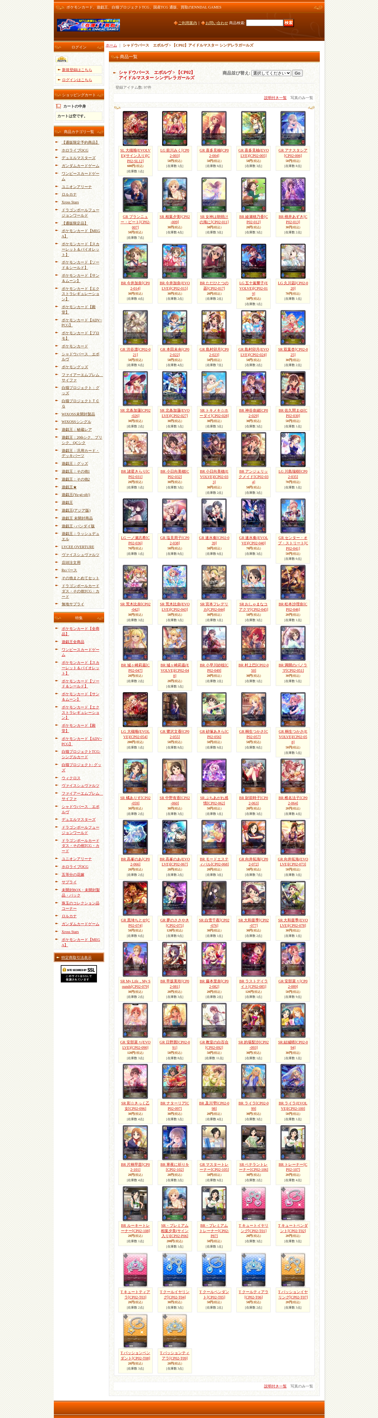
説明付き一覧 (275, 98)
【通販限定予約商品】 (80, 142)
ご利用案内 (187, 23)
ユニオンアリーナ (77, 187)
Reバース (69, 570)
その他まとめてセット (80, 578)
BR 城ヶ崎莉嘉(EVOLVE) (175, 670)
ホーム (111, 45)
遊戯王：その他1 (76, 471)
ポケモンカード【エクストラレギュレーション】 (80, 294)
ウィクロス (71, 778)
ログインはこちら (77, 80)
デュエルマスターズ (79, 158)
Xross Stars (70, 202)
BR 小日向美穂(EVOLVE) (214, 476)
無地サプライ (73, 604)
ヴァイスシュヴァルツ (80, 555)
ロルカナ (69, 194)
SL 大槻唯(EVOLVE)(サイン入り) (135, 155)
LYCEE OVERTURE (78, 547)
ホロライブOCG (75, 150)
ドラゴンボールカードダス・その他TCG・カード (80, 591)
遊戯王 (67, 502)
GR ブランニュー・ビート (135, 222)
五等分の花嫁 (73, 874)
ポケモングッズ (75, 367)
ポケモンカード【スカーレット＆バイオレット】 (80, 249)
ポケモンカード (75, 346)
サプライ (69, 882)
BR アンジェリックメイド (253, 476)
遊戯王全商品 (73, 642)
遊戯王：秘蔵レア (77, 429)
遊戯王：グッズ (75, 463)
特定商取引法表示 (76, 957)
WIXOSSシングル (76, 422)
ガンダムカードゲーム (80, 166)
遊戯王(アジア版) (76, 510)
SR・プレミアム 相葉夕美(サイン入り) (175, 1230)
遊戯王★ (69, 487)
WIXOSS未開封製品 (78, 414)
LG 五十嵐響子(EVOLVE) (253, 288)
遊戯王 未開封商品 (77, 518)
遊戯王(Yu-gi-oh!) (76, 494)
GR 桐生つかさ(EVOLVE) (293, 736)
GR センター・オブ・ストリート (293, 543)
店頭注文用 (71, 562)
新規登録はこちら (77, 70)
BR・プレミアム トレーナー (214, 1230)
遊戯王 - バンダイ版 (78, 526)
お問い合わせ (217, 23)
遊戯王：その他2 (76, 479)
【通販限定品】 (75, 223)
